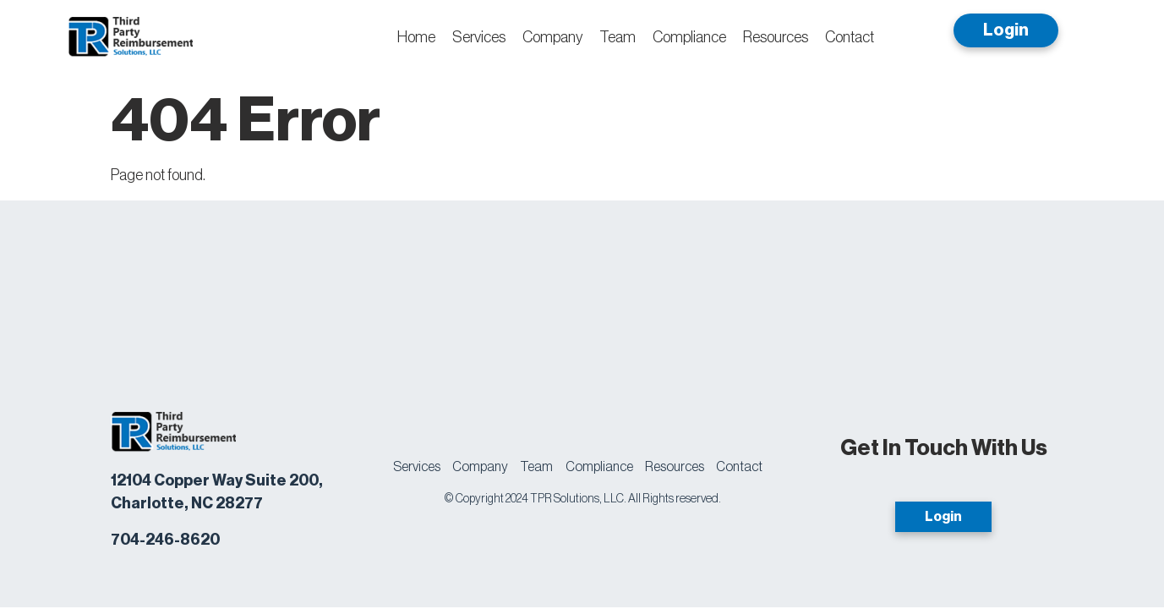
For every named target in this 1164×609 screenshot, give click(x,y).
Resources (775, 37)
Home (416, 37)
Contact (849, 37)
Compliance (689, 37)
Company (552, 37)
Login (1006, 30)
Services (478, 37)
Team (617, 37)
